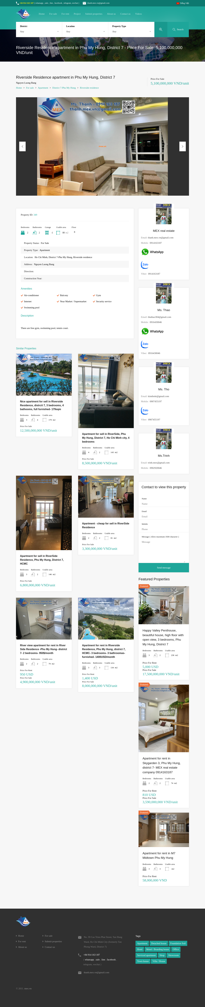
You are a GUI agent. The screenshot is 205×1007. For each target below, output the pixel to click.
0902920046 (156, 468)
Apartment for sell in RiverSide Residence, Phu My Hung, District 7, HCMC (42, 560)
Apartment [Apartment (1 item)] (142, 943)
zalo (46, 3)
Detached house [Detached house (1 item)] (158, 943)
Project (77, 14)
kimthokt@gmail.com (158, 396)
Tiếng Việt (182, 3)
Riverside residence (89, 87)
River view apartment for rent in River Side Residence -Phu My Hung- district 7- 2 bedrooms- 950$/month (43, 649)
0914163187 (156, 243)
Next (182, 146)
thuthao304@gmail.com (159, 317)
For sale (53, 14)
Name (144, 498)
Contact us (125, 14)
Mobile (145, 524)
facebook (58, 3)
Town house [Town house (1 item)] (143, 961)
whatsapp (39, 3)
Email (144, 511)
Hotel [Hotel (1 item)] (139, 949)
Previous (22, 146)
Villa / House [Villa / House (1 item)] (158, 961)
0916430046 (156, 322)
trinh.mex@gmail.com (159, 462)
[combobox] (39, 31)
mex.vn (28, 988)
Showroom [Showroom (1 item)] (173, 955)
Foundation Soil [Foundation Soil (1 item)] (178, 943)
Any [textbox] (22, 31)
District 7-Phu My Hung (64, 87)
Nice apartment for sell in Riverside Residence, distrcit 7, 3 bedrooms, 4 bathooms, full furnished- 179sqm (42, 405)
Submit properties (93, 14)
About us (111, 14)
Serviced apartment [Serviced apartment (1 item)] (146, 955)
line (51, 3)
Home (42, 14)
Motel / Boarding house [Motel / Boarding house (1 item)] (157, 949)
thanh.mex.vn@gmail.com (94, 3)
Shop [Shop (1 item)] (162, 955)
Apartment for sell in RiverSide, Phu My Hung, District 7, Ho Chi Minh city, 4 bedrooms (106, 438)
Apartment (43, 87)
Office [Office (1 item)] (176, 949)
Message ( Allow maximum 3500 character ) (160, 536)
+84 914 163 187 (26, 3)
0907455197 (156, 401)
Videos (138, 14)
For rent (65, 14)
